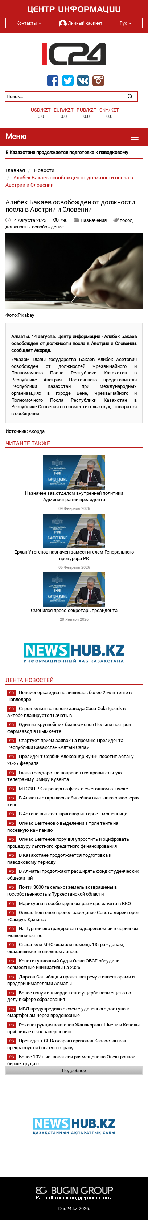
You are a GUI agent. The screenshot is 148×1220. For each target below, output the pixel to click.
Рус (126, 23)
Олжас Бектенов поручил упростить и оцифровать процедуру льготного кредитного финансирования (68, 842)
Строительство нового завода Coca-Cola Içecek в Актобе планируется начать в (66, 711)
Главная (15, 170)
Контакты (28, 23)
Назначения (94, 220)
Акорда (37, 431)
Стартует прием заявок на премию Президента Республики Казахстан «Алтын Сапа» (65, 743)
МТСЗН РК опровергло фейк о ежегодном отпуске (73, 788)
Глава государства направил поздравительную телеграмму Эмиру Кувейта (64, 776)
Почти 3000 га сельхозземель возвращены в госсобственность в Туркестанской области (62, 890)
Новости (44, 170)
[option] (74, 155)
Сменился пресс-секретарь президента (74, 610)
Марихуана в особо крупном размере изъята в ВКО (75, 903)
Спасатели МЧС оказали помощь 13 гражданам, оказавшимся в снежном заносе (65, 947)
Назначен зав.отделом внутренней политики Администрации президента (74, 496)
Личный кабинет (80, 23)
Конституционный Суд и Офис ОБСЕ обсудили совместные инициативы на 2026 (63, 964)
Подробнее (74, 1070)
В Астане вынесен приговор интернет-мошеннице (73, 813)
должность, (18, 226)
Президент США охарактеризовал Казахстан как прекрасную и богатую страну (66, 1044)
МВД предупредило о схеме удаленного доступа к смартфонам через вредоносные (68, 1012)
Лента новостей (29, 680)
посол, (126, 220)
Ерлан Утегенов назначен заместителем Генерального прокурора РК (74, 555)
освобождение (48, 226)
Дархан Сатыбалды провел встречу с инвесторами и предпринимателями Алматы (71, 980)
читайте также (27, 443)
